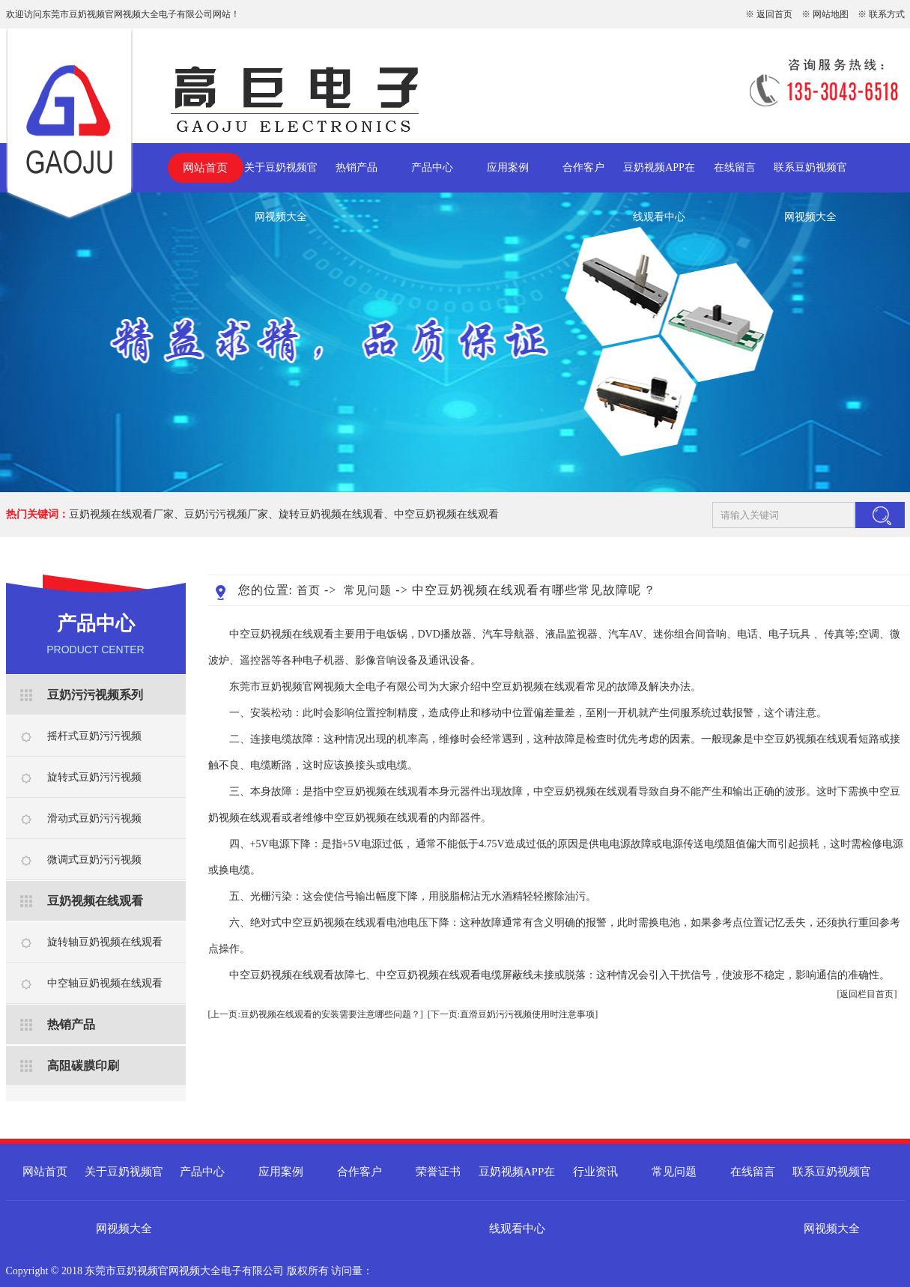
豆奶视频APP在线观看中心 (659, 177)
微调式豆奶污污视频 (94, 859)
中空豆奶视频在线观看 (446, 514)
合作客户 (583, 167)
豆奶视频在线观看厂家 (121, 514)
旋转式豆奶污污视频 (94, 777)
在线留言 (735, 167)
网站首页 (205, 168)
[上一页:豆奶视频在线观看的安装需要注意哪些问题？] (315, 1014)
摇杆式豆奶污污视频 (94, 736)
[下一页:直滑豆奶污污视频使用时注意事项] (513, 1014)
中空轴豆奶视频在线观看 (105, 983)
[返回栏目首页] (867, 994)
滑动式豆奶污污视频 (94, 818)
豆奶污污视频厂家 (226, 514)
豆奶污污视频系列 (95, 694)
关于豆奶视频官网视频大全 (281, 177)
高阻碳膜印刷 (83, 1065)
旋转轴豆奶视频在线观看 (105, 942)
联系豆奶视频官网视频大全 (810, 177)
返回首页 (774, 14)
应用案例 (508, 167)
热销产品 (356, 167)
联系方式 (887, 14)
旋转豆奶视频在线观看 (331, 514)
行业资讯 (595, 1172)
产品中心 (432, 167)
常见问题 (368, 590)
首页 (309, 590)
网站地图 (831, 14)
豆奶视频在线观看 (95, 900)
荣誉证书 (438, 1172)
